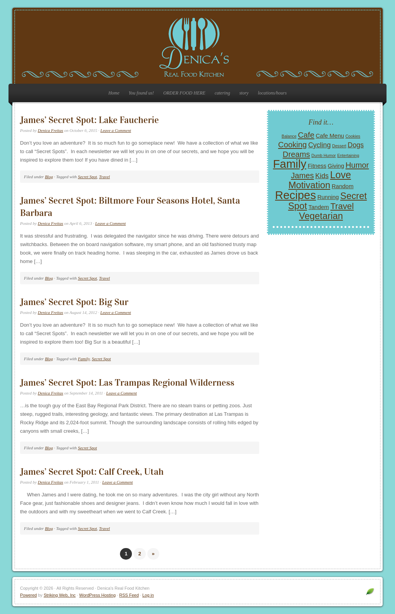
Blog (49, 176)
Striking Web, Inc (60, 595)
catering (222, 93)
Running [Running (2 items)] (328, 197)
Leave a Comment (115, 130)
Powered (28, 595)
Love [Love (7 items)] (340, 174)
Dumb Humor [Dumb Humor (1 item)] (323, 155)
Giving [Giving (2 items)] (336, 165)
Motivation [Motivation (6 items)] (310, 185)
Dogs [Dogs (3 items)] (356, 145)
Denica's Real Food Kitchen (197, 47)
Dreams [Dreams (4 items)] (296, 154)
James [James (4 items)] (302, 175)
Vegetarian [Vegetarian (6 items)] (321, 216)
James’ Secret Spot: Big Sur (74, 302)
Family (84, 358)
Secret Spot (87, 176)
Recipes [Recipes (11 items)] (295, 195)
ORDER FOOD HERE (184, 93)
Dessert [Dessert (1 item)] (339, 145)
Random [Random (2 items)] (343, 186)
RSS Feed (129, 595)
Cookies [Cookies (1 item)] (352, 136)
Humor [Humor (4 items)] (357, 165)
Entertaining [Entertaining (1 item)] (348, 155)
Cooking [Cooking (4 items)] (292, 144)
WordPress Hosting (97, 595)
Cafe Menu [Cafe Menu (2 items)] (330, 135)
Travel (104, 176)
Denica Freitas (50, 130)
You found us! (141, 93)
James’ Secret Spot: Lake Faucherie (89, 120)
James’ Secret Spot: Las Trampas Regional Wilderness (127, 382)
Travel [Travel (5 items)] (342, 206)
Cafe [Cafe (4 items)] (306, 135)
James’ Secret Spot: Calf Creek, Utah (92, 471)
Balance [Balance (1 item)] (289, 136)
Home (114, 93)
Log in (148, 595)
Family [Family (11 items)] (289, 163)
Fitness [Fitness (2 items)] (317, 165)
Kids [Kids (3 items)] (322, 176)
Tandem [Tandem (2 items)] (319, 207)
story (243, 93)
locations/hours (272, 93)
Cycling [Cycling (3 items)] (319, 145)
